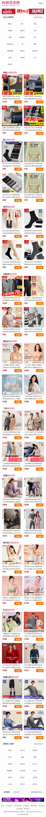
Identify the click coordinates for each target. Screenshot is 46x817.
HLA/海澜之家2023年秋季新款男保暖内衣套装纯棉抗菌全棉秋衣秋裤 (33, 703)
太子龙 (10, 784)
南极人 (10, 24)
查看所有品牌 (38, 17)
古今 (34, 57)
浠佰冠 (10, 764)
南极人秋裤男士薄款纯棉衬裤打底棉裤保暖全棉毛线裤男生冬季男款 (33, 98)
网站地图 (34, 806)
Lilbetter (22, 750)
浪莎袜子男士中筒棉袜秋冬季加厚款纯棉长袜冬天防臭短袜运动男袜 (33, 264)
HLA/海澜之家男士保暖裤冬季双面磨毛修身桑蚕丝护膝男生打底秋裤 (12, 703)
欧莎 (9, 757)
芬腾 (9, 37)
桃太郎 (10, 777)
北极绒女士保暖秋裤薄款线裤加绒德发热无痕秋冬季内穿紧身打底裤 (33, 300)
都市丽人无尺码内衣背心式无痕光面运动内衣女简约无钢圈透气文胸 (11, 569)
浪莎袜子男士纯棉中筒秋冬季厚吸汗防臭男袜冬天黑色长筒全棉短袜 (33, 233)
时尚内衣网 (17, 806)
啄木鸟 (35, 784)
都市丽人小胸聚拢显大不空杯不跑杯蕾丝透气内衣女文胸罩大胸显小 (11, 600)
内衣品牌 (9, 806)
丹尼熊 (35, 777)
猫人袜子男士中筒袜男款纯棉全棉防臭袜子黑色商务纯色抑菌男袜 (11, 166)
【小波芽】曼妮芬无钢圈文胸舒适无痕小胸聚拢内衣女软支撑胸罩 (33, 367)
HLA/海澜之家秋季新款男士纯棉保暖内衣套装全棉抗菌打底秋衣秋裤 (33, 734)
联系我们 (27, 809)
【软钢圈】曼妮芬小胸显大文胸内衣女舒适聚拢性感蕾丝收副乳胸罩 (11, 367)
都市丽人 (22, 37)
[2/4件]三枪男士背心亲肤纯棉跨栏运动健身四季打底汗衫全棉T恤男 (33, 434)
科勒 (9, 750)
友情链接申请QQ (36, 792)
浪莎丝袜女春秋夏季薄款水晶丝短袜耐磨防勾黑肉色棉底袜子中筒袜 (11, 233)
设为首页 (42, 806)
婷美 (9, 57)
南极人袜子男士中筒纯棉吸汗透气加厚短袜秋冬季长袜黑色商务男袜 (33, 130)
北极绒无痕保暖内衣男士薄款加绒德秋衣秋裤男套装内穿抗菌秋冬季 (11, 300)
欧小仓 (35, 764)
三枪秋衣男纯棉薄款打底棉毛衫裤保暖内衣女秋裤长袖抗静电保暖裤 (11, 434)
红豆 (34, 37)
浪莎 (34, 24)
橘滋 (22, 757)
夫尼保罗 (35, 51)
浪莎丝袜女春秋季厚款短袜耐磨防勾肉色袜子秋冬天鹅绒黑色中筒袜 (11, 264)
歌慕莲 (35, 750)
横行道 (22, 764)
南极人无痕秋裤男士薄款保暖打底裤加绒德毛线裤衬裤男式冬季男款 (11, 130)
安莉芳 (10, 64)
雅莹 (34, 757)
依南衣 (22, 777)
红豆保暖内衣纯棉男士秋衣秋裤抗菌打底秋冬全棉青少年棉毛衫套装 (33, 667)
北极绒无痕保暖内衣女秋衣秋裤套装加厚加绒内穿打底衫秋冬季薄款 (11, 331)
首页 (2, 806)
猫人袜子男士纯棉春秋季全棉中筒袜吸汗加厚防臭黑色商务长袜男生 (11, 197)
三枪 (34, 30)
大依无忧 (22, 771)
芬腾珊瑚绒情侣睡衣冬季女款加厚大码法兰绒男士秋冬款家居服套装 (33, 502)
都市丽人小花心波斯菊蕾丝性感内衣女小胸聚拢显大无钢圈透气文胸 (33, 600)
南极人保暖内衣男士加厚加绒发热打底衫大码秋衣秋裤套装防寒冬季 (11, 98)
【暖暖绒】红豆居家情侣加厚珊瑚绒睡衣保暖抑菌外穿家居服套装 (11, 636)
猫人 (22, 24)
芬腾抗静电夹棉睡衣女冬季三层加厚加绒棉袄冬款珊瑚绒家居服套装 (11, 502)
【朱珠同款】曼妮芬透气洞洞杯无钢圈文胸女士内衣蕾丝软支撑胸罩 (33, 398)
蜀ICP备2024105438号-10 (34, 812)
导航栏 (40, 3)
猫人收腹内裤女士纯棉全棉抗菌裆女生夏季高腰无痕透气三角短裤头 (33, 166)
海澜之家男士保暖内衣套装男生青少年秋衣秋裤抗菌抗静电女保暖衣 (11, 734)
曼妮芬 (22, 30)
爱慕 (34, 44)
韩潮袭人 (10, 771)
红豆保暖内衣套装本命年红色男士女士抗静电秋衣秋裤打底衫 (33, 636)
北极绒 (10, 30)
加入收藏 (19, 809)
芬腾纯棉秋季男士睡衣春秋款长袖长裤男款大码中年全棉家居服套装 (11, 533)
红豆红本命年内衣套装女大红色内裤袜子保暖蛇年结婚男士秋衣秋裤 (11, 667)
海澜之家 (10, 44)
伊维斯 (22, 57)
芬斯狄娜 (10, 51)
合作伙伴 (16, 792)
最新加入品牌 (8, 744)
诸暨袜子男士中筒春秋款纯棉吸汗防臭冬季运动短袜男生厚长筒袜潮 (33, 331)
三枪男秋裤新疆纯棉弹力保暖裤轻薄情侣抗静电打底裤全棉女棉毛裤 (11, 466)
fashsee (35, 771)
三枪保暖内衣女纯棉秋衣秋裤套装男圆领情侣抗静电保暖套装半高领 (33, 466)
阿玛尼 (22, 784)
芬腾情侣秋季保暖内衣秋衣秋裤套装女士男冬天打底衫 (33, 532)
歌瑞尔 (22, 51)
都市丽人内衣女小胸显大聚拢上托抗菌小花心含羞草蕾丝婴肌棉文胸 (33, 569)
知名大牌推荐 (8, 17)
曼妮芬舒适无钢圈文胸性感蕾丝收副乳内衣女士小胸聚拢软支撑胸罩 (11, 398)
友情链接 (7, 792)
